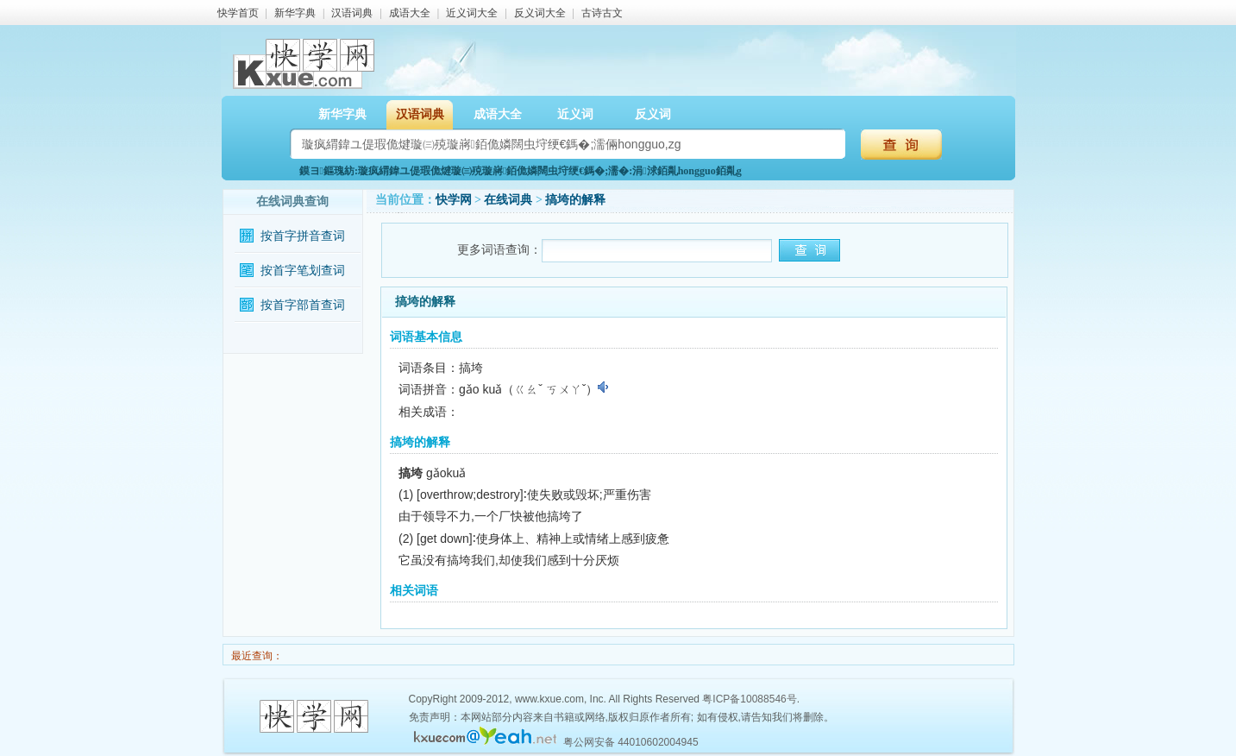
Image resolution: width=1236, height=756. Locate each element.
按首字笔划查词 (302, 270)
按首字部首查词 (302, 305)
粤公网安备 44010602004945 (631, 742)
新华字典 (295, 13)
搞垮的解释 (575, 199)
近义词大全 (472, 13)
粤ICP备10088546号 (749, 699)
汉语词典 (352, 13)
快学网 (454, 199)
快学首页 (238, 13)
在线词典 (508, 199)
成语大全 (409, 13)
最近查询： (256, 656)
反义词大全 (540, 13)
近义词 (575, 114)
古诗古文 (602, 13)
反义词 (653, 114)
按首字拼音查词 (302, 236)
